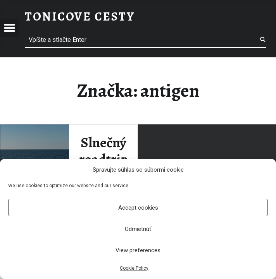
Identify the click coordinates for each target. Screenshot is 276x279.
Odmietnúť (138, 229)
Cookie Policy (134, 268)
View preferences (138, 250)
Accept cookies (138, 207)
